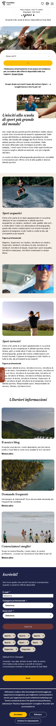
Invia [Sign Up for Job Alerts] (28, 678)
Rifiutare (38, 714)
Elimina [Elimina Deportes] (16, 649)
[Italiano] (47, 3)
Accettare (18, 714)
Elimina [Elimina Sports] (14, 635)
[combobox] (28, 615)
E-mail (6, 592)
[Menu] (52, 4)
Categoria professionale (15, 600)
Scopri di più (17, 74)
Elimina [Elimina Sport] (27, 642)
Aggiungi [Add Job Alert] (28, 626)
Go (28, 63)
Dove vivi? (8, 611)
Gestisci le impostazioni (28, 721)
